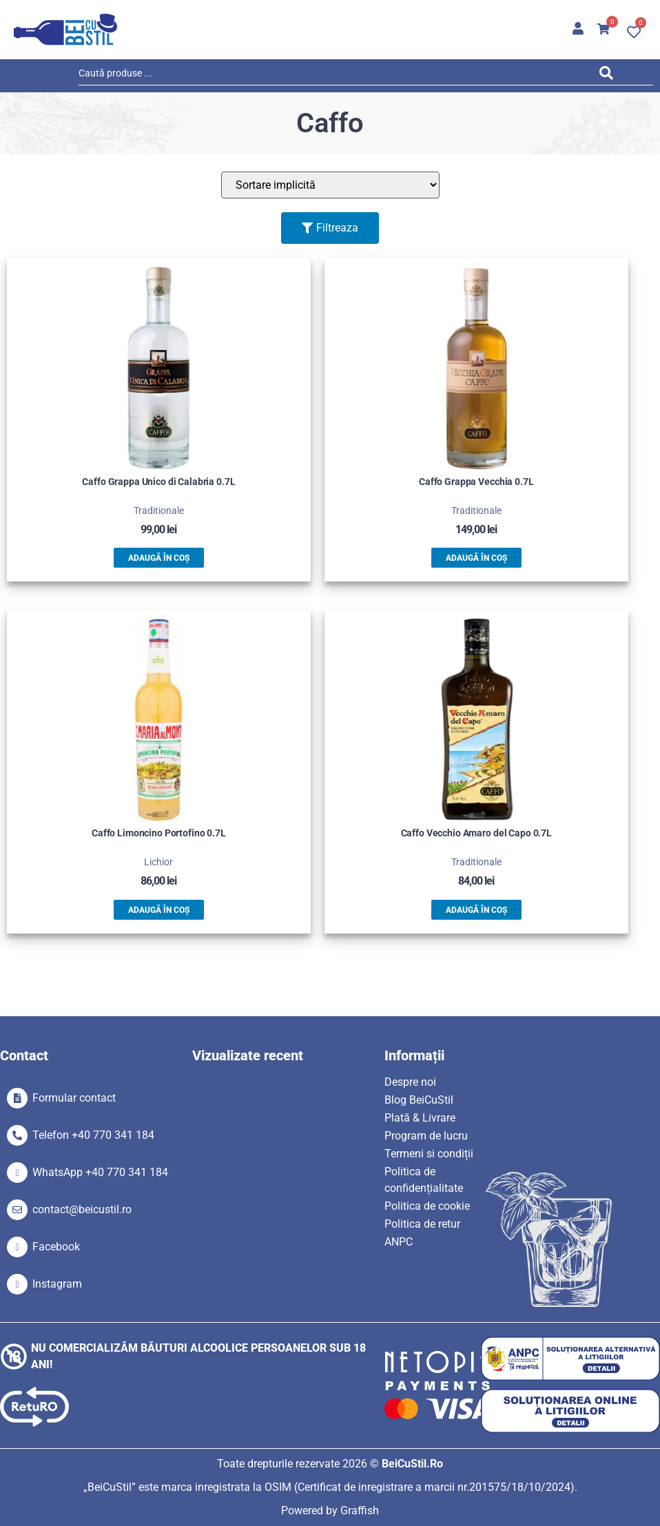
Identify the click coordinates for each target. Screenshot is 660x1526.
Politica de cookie (427, 1206)
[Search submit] (610, 75)
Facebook (56, 1246)
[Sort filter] (330, 185)
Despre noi (410, 1082)
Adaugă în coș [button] (158, 558)
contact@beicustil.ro (82, 1209)
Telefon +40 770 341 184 (93, 1135)
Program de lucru (426, 1135)
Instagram (57, 1283)
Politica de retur (422, 1223)
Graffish (359, 1510)
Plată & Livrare (419, 1117)
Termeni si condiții (428, 1153)
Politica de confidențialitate (423, 1180)
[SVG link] (65, 29)
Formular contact (74, 1097)
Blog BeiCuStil (418, 1099)
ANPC (398, 1241)
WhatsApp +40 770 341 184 (100, 1172)
